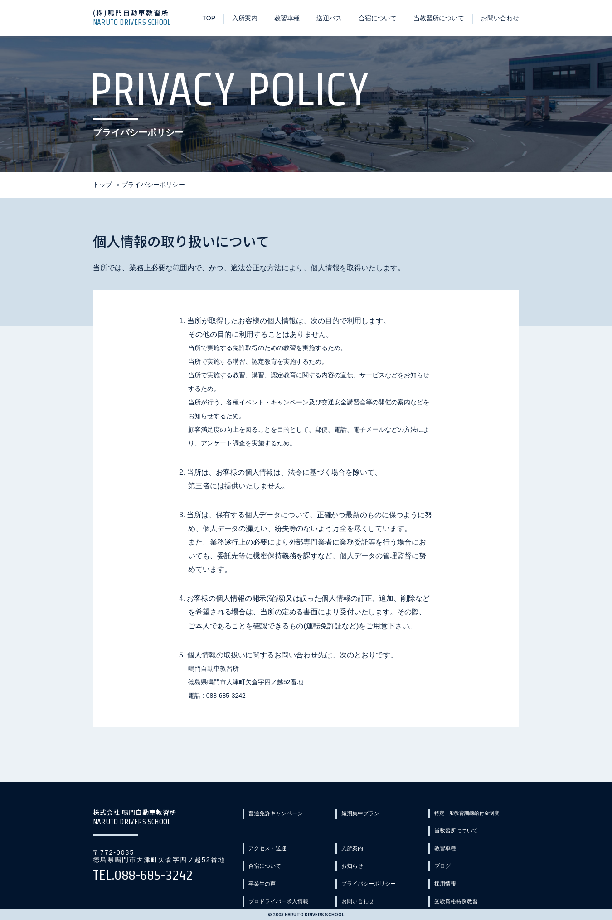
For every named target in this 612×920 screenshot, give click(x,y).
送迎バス (329, 18)
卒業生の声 (359, 862)
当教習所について (438, 18)
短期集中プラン (366, 813)
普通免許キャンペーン (282, 813)
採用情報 (263, 878)
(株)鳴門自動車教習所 (136, 17)
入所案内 (244, 18)
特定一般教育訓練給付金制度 (478, 813)
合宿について (378, 18)
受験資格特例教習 (276, 895)
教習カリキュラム (369, 895)
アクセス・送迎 (366, 829)
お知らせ (449, 846)
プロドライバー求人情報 (378, 878)
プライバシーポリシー (468, 862)
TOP (208, 18)
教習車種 (287, 18)
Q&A (443, 895)
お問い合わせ (500, 18)
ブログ (260, 862)
